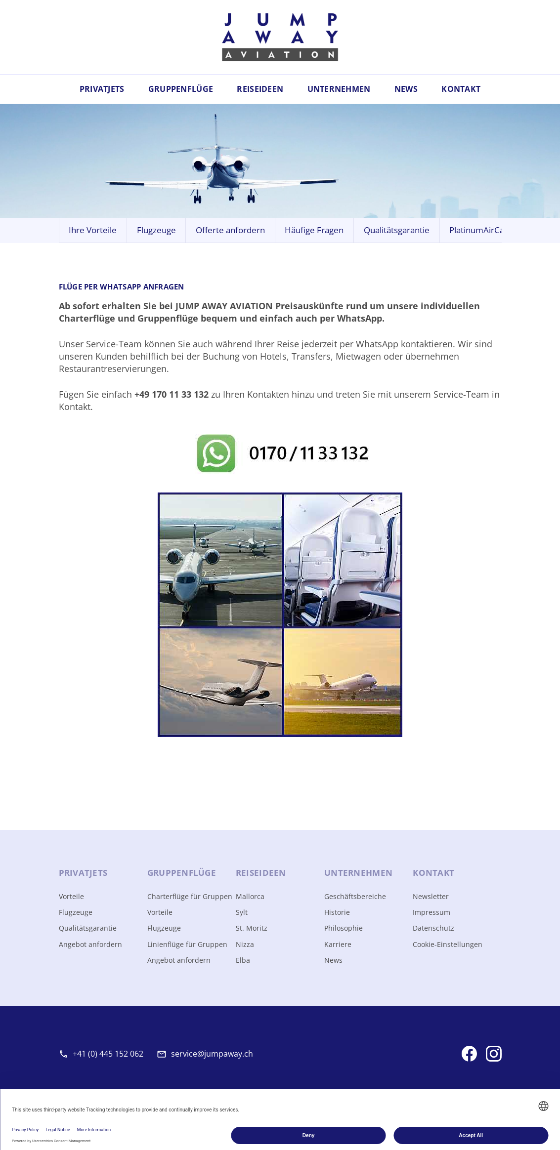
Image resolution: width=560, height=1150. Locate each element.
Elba (243, 960)
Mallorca (250, 896)
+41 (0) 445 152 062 (108, 1053)
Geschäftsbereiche (355, 896)
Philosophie (343, 928)
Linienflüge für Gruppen (187, 944)
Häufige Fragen (314, 230)
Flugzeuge (156, 230)
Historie (337, 912)
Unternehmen (339, 88)
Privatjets (102, 88)
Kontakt (460, 88)
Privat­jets (83, 872)
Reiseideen (260, 88)
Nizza (245, 944)
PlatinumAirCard (481, 230)
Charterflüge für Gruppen (189, 896)
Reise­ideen (261, 872)
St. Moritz (251, 928)
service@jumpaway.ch (212, 1053)
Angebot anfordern (90, 944)
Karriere (337, 944)
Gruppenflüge (180, 88)
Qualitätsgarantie (397, 230)
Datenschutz (433, 928)
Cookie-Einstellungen (447, 944)
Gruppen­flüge (181, 872)
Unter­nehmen (358, 872)
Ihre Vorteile (93, 230)
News (406, 88)
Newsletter (431, 896)
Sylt (242, 912)
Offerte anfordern (230, 230)
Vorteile (71, 896)
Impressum (431, 912)
